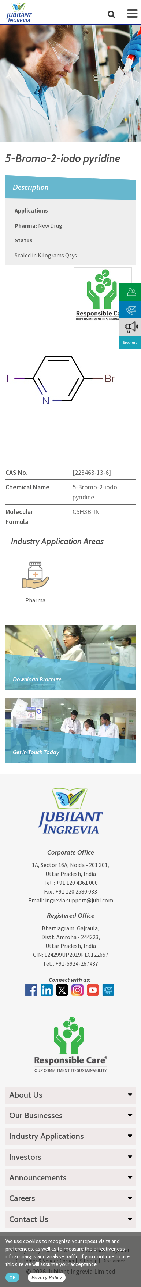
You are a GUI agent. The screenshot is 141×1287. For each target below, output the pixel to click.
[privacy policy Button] (50, 1277)
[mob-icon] (132, 13)
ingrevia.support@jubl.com (79, 900)
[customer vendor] (131, 291)
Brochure (130, 342)
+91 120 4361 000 (77, 882)
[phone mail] (131, 308)
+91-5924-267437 (76, 963)
